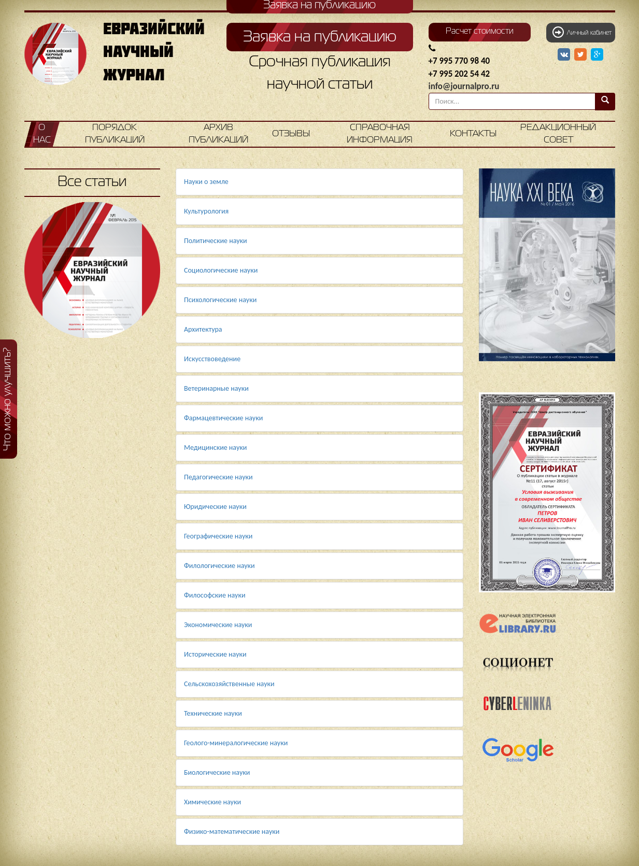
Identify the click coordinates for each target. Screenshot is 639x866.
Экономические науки (218, 624)
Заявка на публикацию (319, 37)
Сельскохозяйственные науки (229, 683)
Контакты (473, 134)
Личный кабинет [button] (582, 32)
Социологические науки (221, 270)
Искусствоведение (212, 358)
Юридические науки (215, 506)
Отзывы (291, 134)
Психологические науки (220, 299)
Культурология (206, 211)
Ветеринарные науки (216, 388)
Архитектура (203, 329)
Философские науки (215, 595)
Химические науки (212, 802)
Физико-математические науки (231, 831)
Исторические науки (215, 654)
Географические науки (218, 536)
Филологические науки (219, 565)
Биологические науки (217, 772)
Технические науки (213, 713)
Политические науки (215, 240)
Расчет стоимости (480, 31)
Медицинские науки (215, 447)
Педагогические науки (218, 477)
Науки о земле (206, 181)
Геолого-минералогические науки (236, 743)
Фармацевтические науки (223, 418)
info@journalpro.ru (464, 86)
